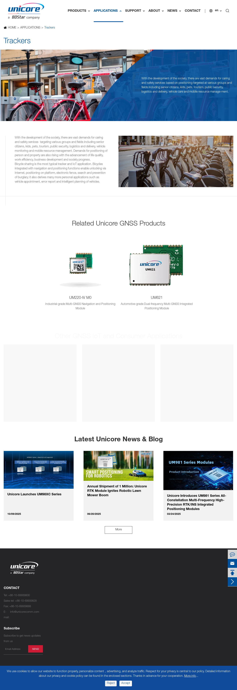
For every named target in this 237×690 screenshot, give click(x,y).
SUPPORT (136, 11)
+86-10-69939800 (19, 595)
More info (190, 676)
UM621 (157, 298)
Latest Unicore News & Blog (118, 440)
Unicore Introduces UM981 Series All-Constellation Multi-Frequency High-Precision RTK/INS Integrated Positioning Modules (196, 502)
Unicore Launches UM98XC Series (34, 494)
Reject (111, 683)
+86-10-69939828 (26, 601)
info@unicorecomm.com (24, 612)
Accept (125, 683)
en (216, 10)
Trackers (49, 27)
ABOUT (157, 11)
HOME (12, 27)
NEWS (175, 11)
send (35, 649)
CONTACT (193, 11)
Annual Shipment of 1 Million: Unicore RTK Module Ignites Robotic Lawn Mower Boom (117, 491)
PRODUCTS (80, 11)
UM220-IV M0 (80, 298)
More (118, 529)
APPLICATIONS (108, 11)
